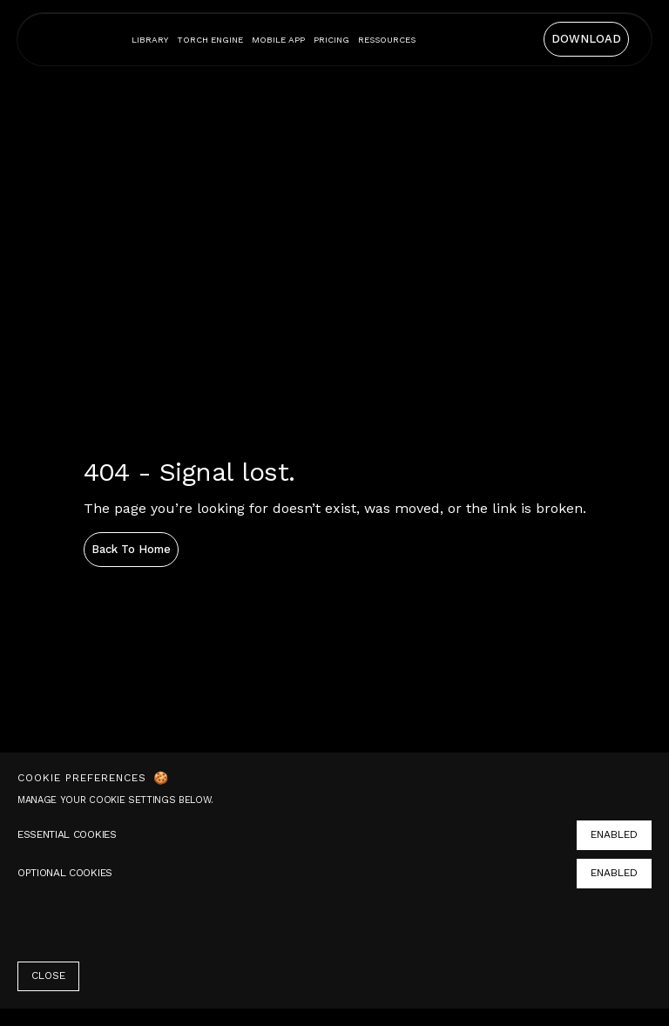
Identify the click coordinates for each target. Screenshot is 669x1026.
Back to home (131, 549)
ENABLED (614, 834)
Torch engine (210, 39)
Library (150, 39)
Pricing (331, 39)
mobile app (278, 39)
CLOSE (48, 975)
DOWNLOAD (586, 38)
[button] (387, 39)
